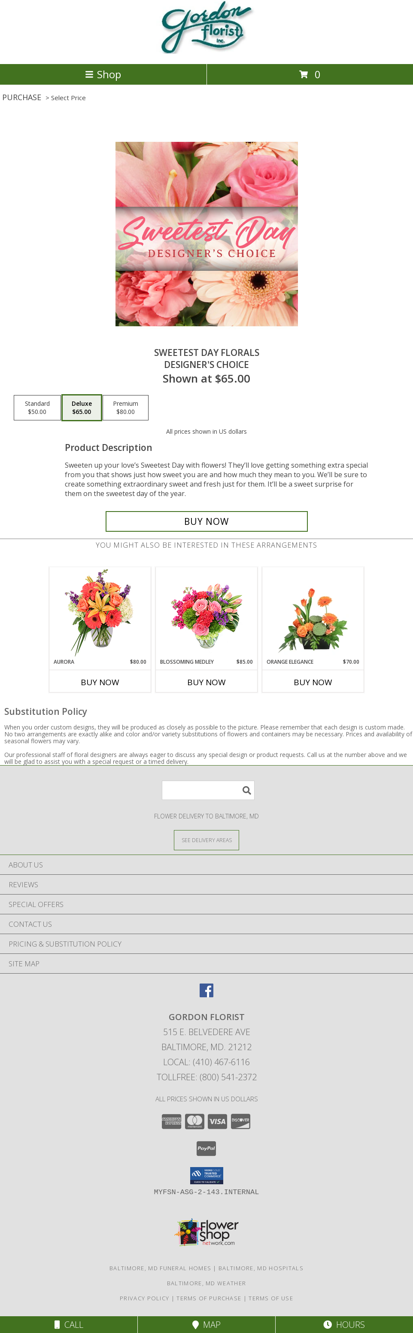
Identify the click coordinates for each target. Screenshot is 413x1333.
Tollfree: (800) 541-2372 (207, 1077)
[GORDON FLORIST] (206, 51)
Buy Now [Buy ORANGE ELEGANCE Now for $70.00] (313, 682)
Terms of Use (271, 1298)
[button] (206, 1175)
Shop (103, 74)
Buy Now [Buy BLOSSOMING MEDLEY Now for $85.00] (206, 682)
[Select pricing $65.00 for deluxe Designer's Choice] (82, 407)
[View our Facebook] (206, 994)
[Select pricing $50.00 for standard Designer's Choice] (37, 407)
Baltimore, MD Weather (206, 1283)
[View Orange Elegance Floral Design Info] (313, 612)
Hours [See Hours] (344, 1324)
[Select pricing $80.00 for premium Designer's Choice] (125, 407)
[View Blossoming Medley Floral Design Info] (207, 612)
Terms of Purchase (208, 1298)
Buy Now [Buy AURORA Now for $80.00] (100, 682)
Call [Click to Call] (69, 1324)
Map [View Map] (206, 1324)
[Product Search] (208, 790)
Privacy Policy (144, 1298)
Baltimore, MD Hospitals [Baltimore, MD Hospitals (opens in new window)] (261, 1268)
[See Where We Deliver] (206, 840)
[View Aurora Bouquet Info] (100, 612)
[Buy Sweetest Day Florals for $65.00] (207, 521)
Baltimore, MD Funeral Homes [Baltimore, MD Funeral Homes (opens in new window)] (160, 1268)
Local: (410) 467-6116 (206, 1062)
